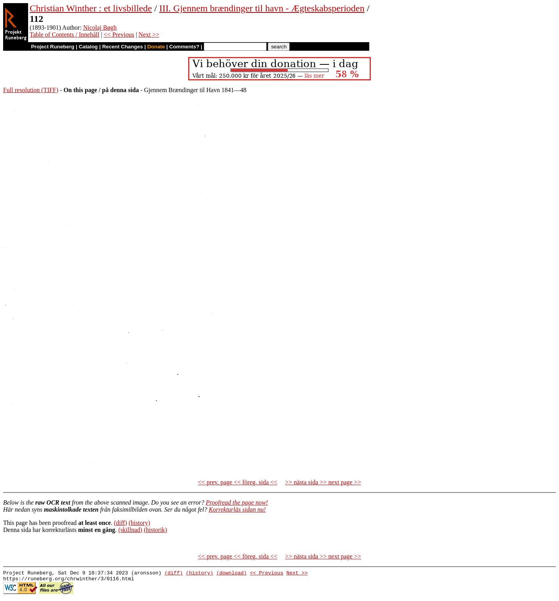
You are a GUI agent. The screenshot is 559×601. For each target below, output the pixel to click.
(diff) (120, 522)
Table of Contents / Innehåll (64, 34)
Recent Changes (122, 47)
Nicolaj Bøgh (100, 27)
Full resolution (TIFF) (30, 90)
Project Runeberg (52, 47)
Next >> (149, 34)
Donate (156, 47)
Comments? (184, 47)
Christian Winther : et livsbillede (91, 8)
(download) (231, 573)
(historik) (155, 529)
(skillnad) (130, 529)
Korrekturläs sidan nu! (237, 509)
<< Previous (119, 34)
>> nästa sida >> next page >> (323, 482)
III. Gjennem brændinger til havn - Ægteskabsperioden (262, 8)
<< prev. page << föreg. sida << (237, 482)
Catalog (88, 47)
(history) (139, 522)
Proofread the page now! (237, 502)
